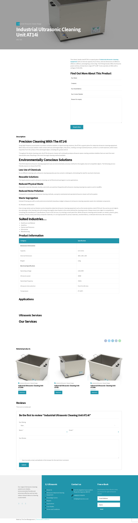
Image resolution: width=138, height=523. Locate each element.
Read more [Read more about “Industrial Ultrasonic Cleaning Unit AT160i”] (95, 394)
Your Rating (22, 424)
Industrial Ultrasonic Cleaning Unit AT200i (30, 388)
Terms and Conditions (53, 512)
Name (21, 432)
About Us (49, 492)
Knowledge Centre (52, 500)
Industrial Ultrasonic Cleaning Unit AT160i (103, 388)
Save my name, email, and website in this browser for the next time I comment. (45, 462)
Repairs (49, 503)
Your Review (22, 440)
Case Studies (50, 509)
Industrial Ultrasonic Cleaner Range (29, 24)
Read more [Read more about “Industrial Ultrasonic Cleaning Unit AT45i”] (59, 394)
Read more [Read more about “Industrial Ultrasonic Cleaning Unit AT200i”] (23, 394)
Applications (50, 506)
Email (71, 432)
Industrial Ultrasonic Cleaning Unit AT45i (66, 388)
